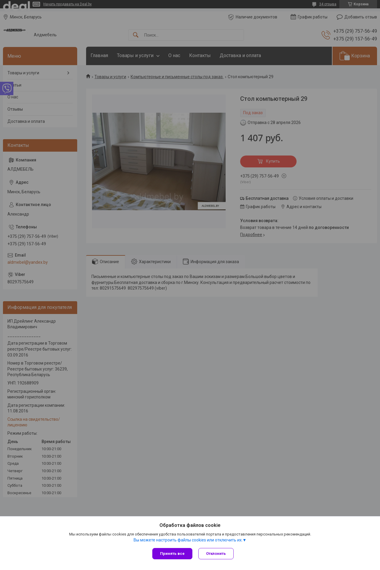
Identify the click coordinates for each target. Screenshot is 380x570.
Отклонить (216, 553)
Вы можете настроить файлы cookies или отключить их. (188, 540)
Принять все (172, 553)
